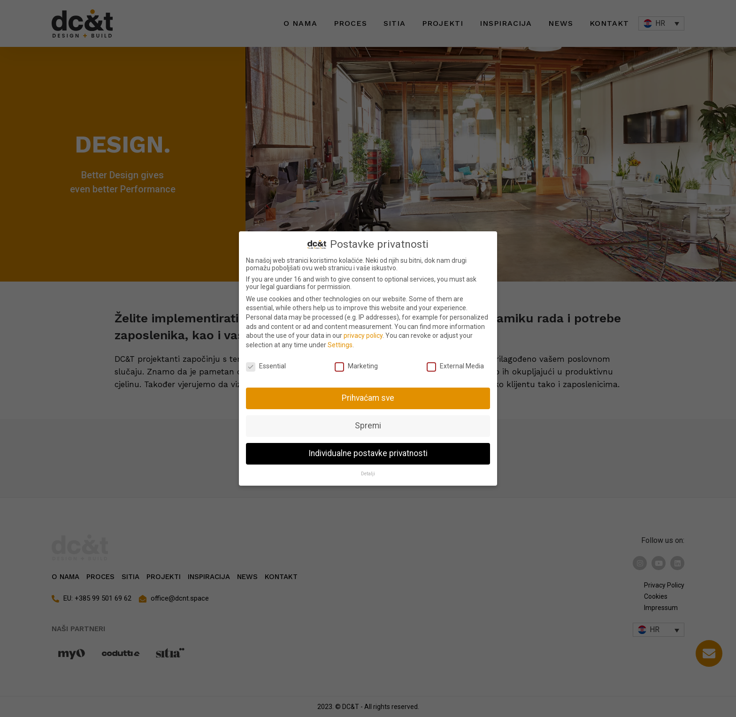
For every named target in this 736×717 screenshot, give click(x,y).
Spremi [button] (368, 425)
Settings (340, 345)
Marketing (356, 366)
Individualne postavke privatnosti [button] (368, 453)
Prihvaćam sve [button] (368, 398)
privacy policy (363, 335)
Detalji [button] (368, 474)
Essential (266, 366)
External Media (455, 366)
